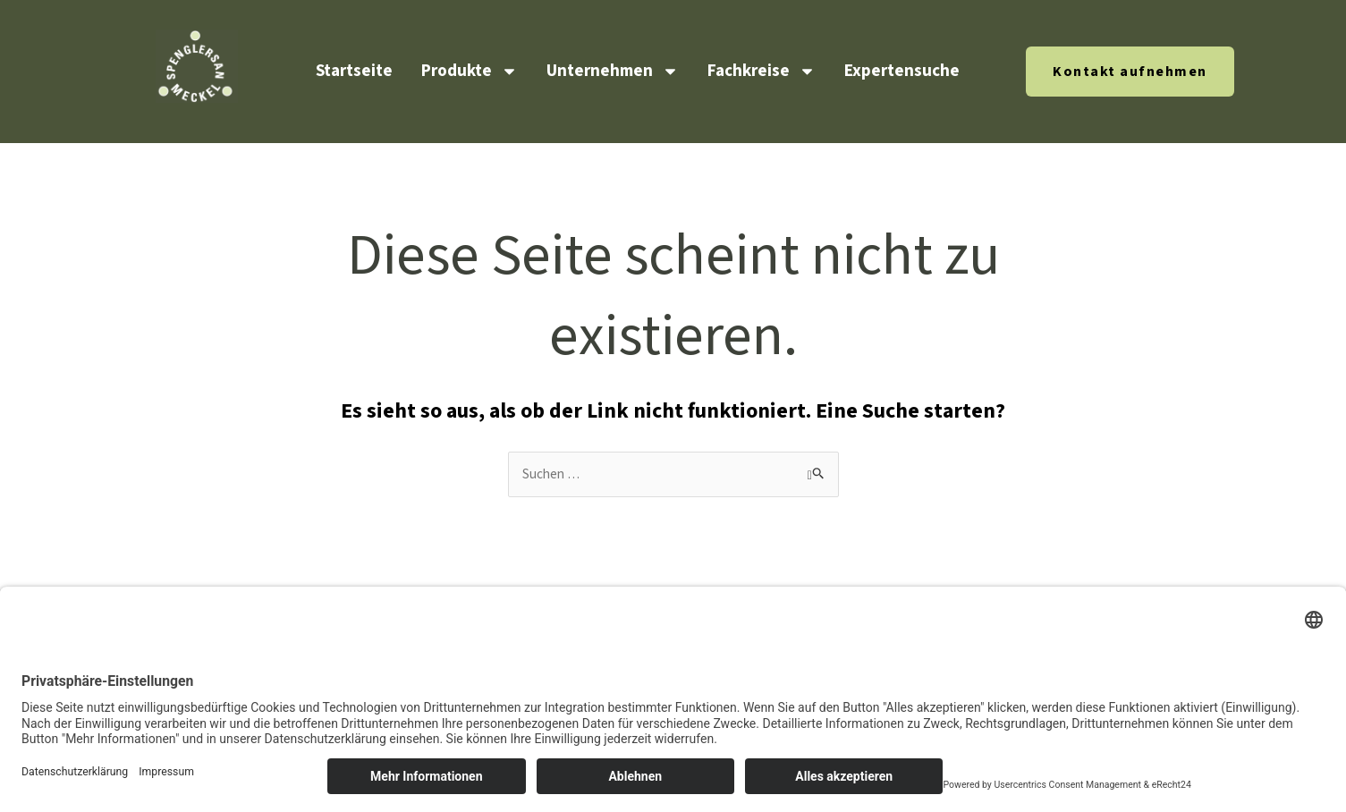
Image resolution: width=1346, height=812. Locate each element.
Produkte (469, 71)
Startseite (354, 71)
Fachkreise (761, 71)
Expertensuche (902, 71)
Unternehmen (612, 71)
